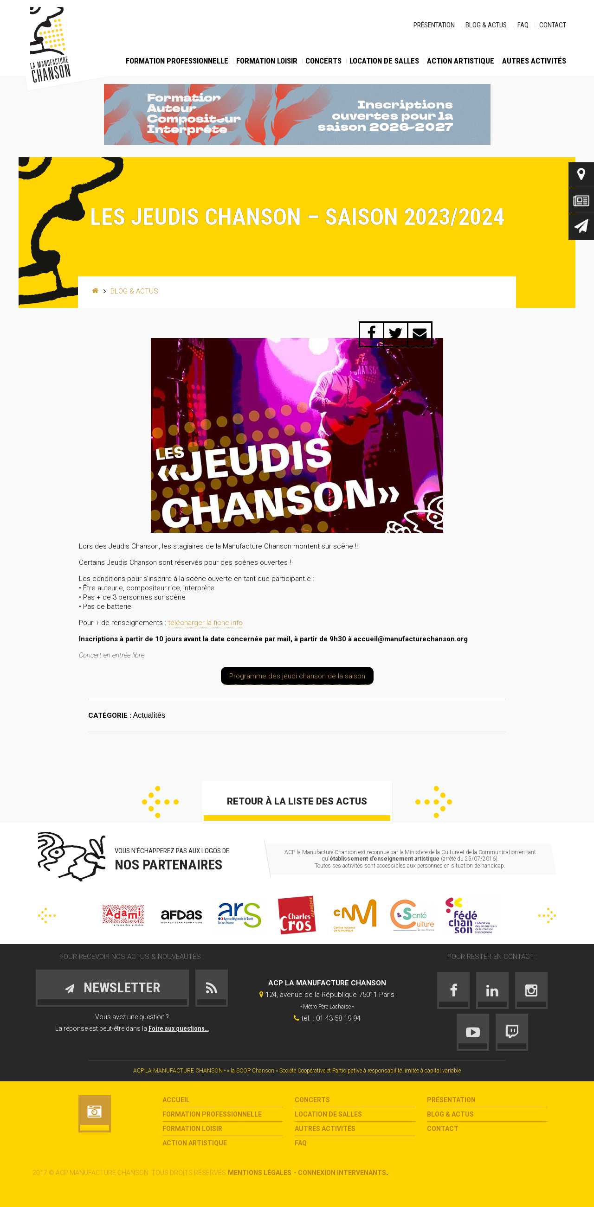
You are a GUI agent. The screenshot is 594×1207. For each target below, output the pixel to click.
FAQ (523, 25)
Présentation (434, 25)
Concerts (323, 60)
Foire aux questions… (178, 1028)
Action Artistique (460, 60)
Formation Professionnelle (177, 60)
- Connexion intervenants (340, 1172)
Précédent (160, 802)
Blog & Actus (486, 25)
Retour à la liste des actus (297, 801)
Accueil (176, 1100)
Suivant (433, 802)
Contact (552, 25)
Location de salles (384, 60)
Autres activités (534, 60)
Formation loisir (266, 60)
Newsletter (581, 227)
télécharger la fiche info (205, 623)
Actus (581, 201)
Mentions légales (259, 1172)
